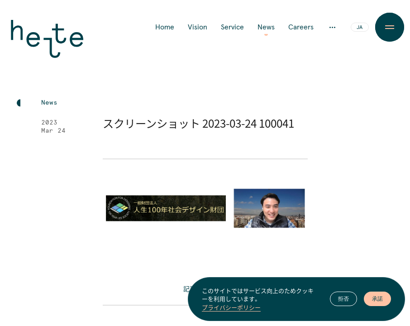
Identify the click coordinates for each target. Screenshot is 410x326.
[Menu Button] (389, 27)
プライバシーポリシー (231, 307)
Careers (301, 27)
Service (232, 27)
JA (359, 27)
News (266, 27)
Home (164, 27)
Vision (197, 27)
